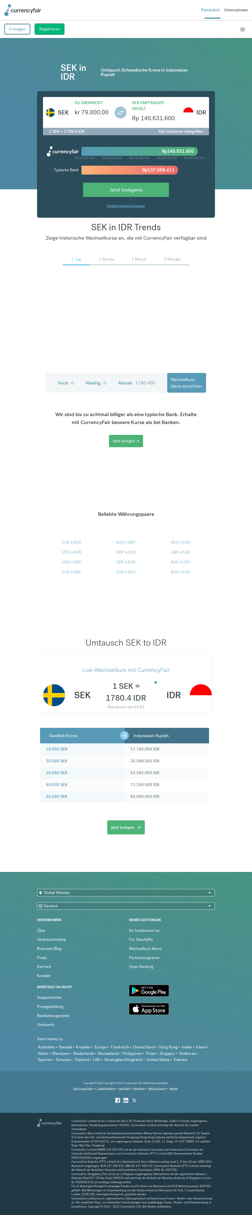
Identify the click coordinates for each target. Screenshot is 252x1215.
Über (41, 930)
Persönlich (210, 10)
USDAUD (72, 552)
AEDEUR (180, 542)
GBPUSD (126, 552)
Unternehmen (236, 10)
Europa (100, 1047)
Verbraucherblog (51, 939)
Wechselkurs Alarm (145, 948)
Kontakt (43, 975)
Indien (187, 1047)
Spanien (45, 1059)
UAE (96, 1059)
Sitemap (173, 1088)
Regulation (138, 1088)
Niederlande (83, 1053)
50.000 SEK (56, 796)
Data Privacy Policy (83, 1088)
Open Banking (141, 966)
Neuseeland (108, 1053)
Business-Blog (49, 948)
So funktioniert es (144, 930)
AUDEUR (180, 572)
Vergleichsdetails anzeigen (126, 206)
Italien (43, 1053)
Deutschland (144, 1047)
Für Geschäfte (141, 939)
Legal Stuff (123, 1088)
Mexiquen (60, 1053)
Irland (201, 1047)
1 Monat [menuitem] (139, 259)
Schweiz (63, 1059)
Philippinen (132, 1053)
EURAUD (71, 542)
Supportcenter (49, 997)
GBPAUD (126, 562)
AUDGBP (126, 542)
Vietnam (180, 1059)
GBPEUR (180, 552)
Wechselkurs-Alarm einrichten (186, 383)
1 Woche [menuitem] (106, 259)
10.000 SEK (56, 749)
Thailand (81, 1059)
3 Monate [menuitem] (172, 259)
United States (158, 1059)
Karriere (44, 966)
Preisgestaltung (50, 1006)
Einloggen (17, 29)
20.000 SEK (56, 761)
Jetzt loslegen (126, 441)
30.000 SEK (56, 772)
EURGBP (71, 572)
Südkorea (187, 1053)
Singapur (167, 1053)
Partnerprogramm (144, 957)
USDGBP (71, 562)
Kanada (65, 1047)
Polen (151, 1053)
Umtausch (45, 1024)
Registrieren (49, 29)
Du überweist (89, 102)
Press (41, 957)
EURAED (126, 572)
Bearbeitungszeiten (53, 1015)
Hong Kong (168, 1047)
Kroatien (83, 1047)
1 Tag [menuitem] (76, 259)
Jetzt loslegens (126, 189)
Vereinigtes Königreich (123, 1059)
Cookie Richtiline (105, 1088)
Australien (46, 1047)
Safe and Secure (156, 1088)
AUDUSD (180, 562)
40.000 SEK (56, 784)
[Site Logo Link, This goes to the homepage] (22, 10)
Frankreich (120, 1047)
